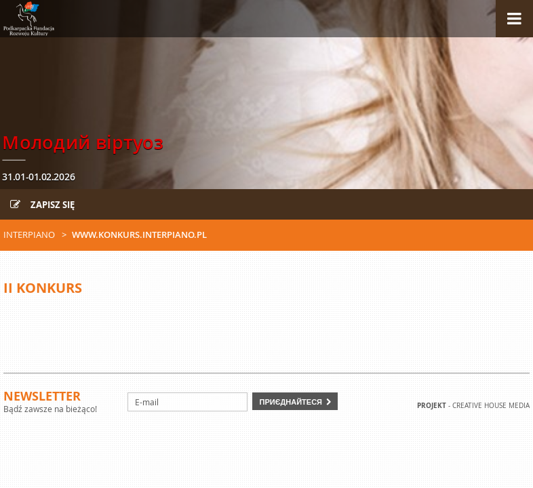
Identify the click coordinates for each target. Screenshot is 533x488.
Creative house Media (491, 405)
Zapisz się (42, 205)
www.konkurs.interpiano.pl (139, 234)
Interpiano (29, 234)
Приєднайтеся (290, 401)
